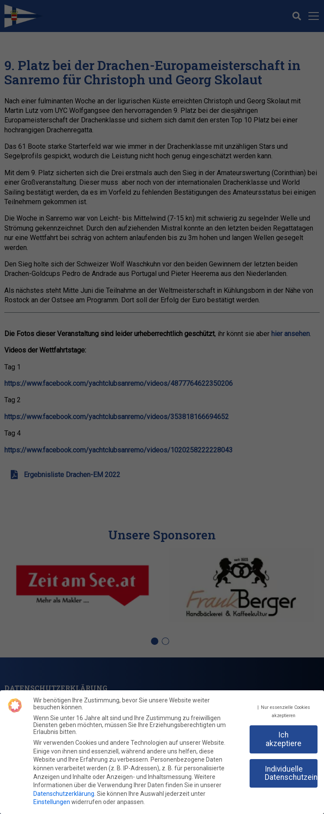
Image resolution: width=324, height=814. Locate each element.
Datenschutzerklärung (63, 790)
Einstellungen (51, 798)
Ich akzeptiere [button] (284, 735)
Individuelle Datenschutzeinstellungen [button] (291, 769)
